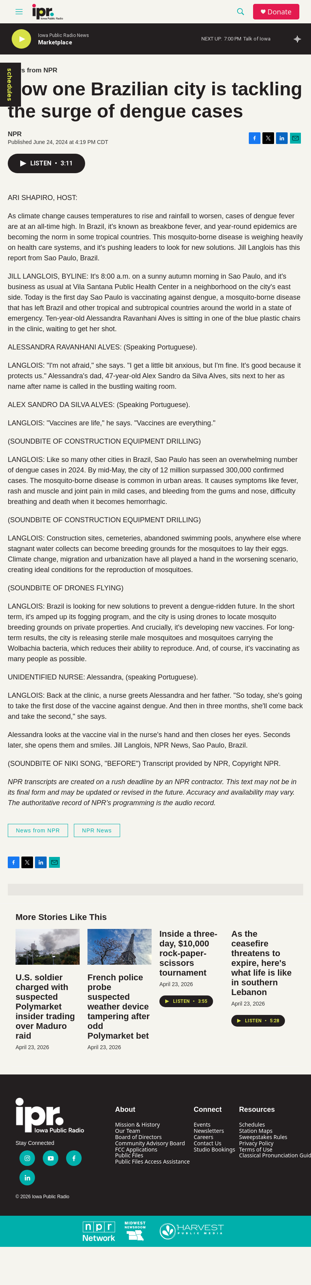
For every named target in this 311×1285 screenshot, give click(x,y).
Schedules (252, 1124)
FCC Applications (136, 1149)
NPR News (97, 830)
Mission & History (137, 1124)
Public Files (129, 1155)
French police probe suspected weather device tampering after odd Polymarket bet (118, 1007)
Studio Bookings (214, 1149)
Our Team (127, 1130)
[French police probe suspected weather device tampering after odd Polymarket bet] (119, 947)
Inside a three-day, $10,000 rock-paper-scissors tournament (188, 953)
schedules (9, 84)
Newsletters (209, 1130)
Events (202, 1124)
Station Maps (256, 1130)
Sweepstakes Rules (263, 1137)
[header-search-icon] (240, 11)
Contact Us (207, 1143)
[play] (21, 39)
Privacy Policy (256, 1143)
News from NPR (33, 70)
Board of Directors (138, 1137)
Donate (279, 12)
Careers (203, 1137)
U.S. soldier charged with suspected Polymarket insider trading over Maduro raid (45, 1007)
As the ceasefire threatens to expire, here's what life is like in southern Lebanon (261, 963)
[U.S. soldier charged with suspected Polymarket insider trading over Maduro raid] (48, 947)
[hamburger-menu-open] (19, 11)
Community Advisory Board (150, 1143)
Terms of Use (256, 1149)
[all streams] (299, 38)
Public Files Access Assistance (152, 1161)
